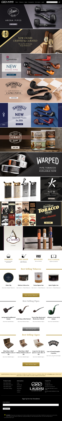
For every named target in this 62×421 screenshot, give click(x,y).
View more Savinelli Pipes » (8, 321)
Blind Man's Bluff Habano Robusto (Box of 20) (23, 352)
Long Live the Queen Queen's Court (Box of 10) (38, 352)
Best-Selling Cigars (31, 364)
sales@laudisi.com (48, 384)
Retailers (50, 374)
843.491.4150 (47, 383)
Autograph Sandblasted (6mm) (8, 318)
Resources (19, 386)
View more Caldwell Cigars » (8, 356)
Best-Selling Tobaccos (31, 295)
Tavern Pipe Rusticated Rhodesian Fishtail (38, 318)
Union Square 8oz (38, 285)
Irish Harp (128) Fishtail (23, 319)
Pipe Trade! (19, 388)
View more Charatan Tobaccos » (8, 287)
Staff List (18, 390)
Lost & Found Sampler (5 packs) (53, 352)
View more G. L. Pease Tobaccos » (23, 287)
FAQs (18, 383)
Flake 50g (8, 285)
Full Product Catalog (7, 388)
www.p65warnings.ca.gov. (9, 417)
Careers (18, 391)
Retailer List (19, 384)
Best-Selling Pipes (31, 329)
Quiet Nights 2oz (53, 285)
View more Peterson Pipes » (23, 321)
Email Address (6, 402)
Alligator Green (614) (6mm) (53, 318)
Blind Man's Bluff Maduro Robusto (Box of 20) (8, 352)
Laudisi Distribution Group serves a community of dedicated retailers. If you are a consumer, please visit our (24, 374)
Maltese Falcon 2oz (23, 285)
